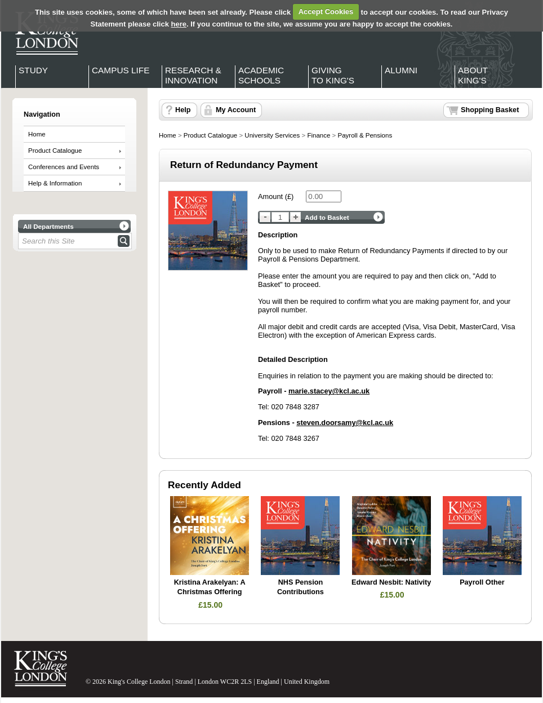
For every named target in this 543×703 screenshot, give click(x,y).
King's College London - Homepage (43, 32)
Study (33, 70)
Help (182, 110)
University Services (272, 135)
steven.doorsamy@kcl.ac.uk (344, 422)
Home (37, 134)
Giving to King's (332, 75)
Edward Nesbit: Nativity (391, 582)
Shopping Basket (490, 110)
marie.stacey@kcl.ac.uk (329, 391)
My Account (236, 110)
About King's (473, 75)
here (178, 24)
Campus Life (120, 70)
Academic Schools (261, 75)
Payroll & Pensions (364, 135)
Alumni (401, 70)
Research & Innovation (193, 75)
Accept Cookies (326, 11)
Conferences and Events (63, 166)
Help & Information (55, 183)
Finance (318, 135)
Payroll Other (482, 582)
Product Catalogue (55, 150)
